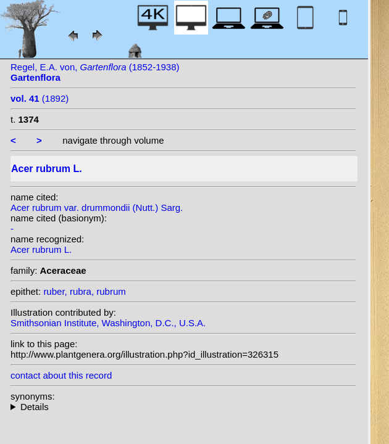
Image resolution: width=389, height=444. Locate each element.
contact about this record (61, 375)
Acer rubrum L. (41, 249)
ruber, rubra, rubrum (84, 291)
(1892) (39, 98)
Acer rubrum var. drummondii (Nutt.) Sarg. (96, 207)
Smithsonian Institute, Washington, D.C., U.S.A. (108, 323)
